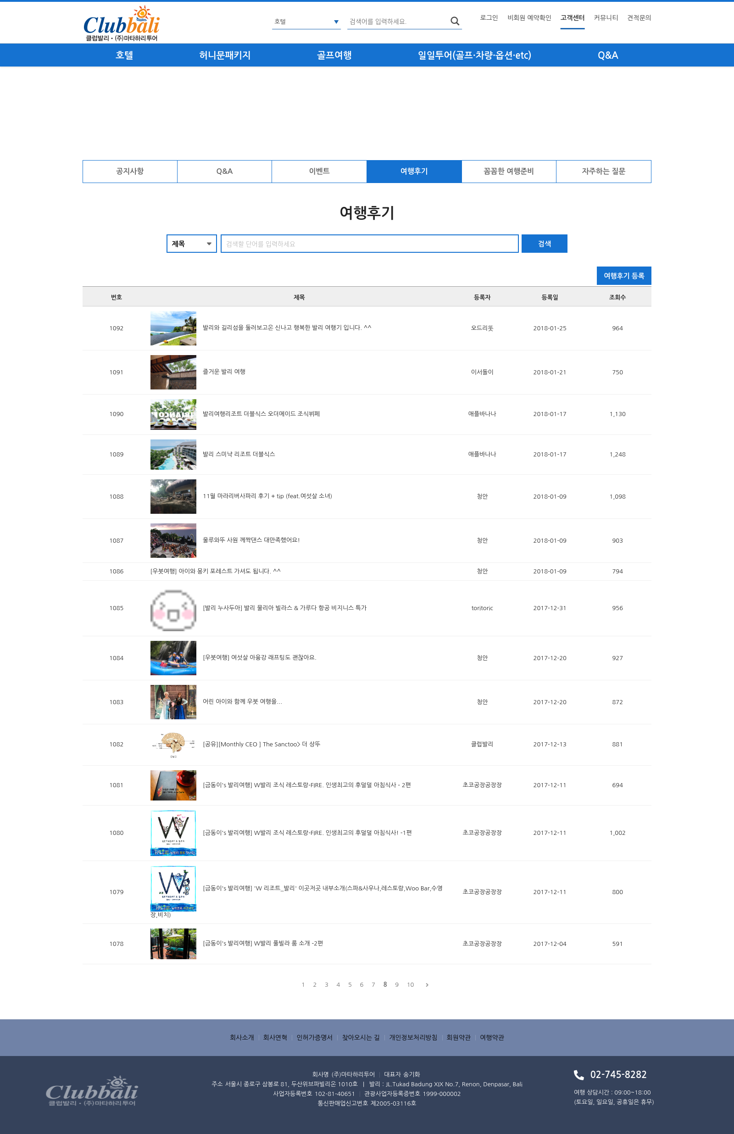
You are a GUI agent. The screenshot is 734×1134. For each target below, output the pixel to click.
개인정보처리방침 (413, 1037)
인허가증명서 (314, 1037)
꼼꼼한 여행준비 (509, 171)
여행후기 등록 (624, 275)
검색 (544, 243)
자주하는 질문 (604, 171)
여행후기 (414, 171)
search (455, 21)
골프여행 (334, 55)
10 (410, 985)
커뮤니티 (606, 18)
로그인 (489, 18)
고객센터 (573, 18)
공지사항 (130, 171)
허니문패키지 (225, 55)
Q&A (608, 55)
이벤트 (319, 171)
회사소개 (242, 1037)
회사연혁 (275, 1037)
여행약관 (492, 1037)
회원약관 (459, 1037)
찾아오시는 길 (361, 1037)
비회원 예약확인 (529, 18)
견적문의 (639, 18)
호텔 (124, 55)
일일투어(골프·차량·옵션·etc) (475, 55)
